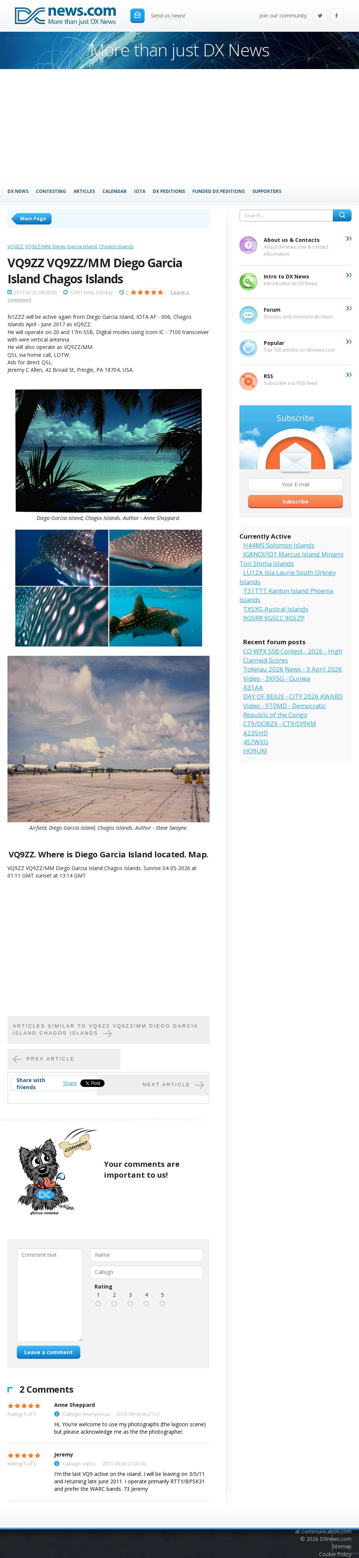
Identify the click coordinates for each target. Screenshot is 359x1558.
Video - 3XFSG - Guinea (276, 678)
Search (342, 215)
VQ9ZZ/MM (37, 246)
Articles (84, 191)
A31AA (253, 687)
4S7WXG (255, 742)
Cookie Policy (335, 1554)
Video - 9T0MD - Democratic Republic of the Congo (284, 710)
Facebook (336, 16)
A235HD (255, 733)
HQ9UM (255, 751)
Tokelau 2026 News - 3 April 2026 (292, 669)
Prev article (51, 1059)
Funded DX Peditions (218, 191)
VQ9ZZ (15, 246)
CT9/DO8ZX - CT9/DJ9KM (279, 723)
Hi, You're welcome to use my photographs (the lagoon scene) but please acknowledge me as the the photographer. (130, 1428)
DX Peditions (169, 191)
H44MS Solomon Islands (279, 545)
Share (70, 1083)
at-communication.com (323, 1531)
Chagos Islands (116, 246)
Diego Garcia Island (75, 246)
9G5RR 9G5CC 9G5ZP (273, 618)
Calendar (114, 191)
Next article (167, 1084)
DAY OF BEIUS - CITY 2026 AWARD (293, 696)
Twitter (320, 16)
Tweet (88, 1083)
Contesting (51, 191)
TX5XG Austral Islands (275, 609)
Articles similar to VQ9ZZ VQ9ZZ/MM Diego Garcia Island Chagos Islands (105, 1029)
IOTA (139, 191)
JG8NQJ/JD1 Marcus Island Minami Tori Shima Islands (291, 558)
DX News (17, 191)
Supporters (266, 191)
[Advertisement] (179, 125)
